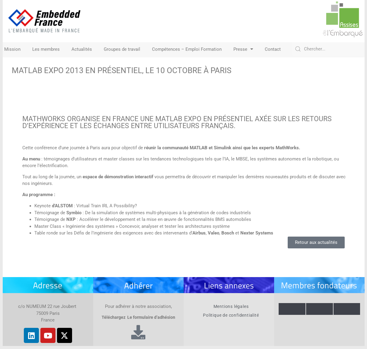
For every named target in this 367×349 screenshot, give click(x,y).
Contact (273, 49)
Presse (243, 49)
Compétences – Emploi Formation (187, 49)
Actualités (81, 49)
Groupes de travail (122, 49)
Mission (12, 49)
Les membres (46, 49)
